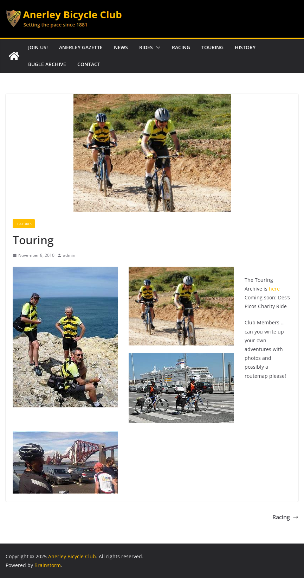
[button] (157, 47)
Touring (212, 47)
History (245, 47)
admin (69, 255)
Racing (181, 47)
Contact (88, 64)
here (274, 288)
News (121, 47)
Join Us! (38, 47)
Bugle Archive (47, 64)
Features (23, 223)
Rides (146, 47)
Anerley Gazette (81, 47)
